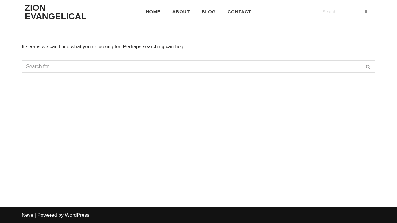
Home (153, 11)
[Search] (339, 12)
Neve (27, 215)
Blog (209, 11)
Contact (239, 11)
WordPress (77, 215)
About (181, 11)
